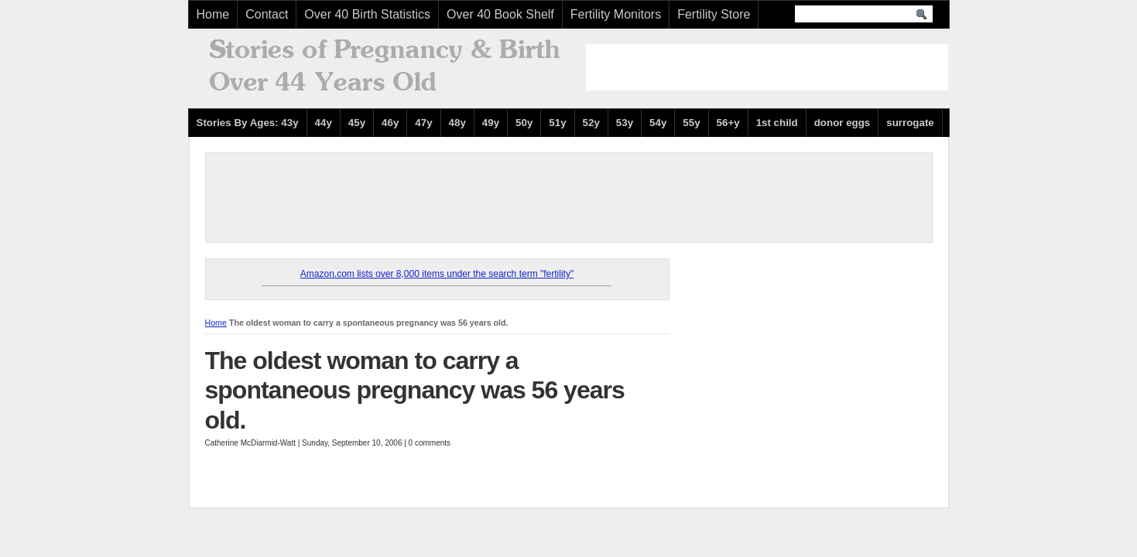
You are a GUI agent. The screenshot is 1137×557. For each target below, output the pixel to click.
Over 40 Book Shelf (500, 14)
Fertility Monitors (615, 14)
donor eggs (842, 122)
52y (591, 122)
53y (624, 122)
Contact (266, 14)
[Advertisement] (767, 67)
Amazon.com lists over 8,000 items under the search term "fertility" (437, 273)
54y (657, 122)
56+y (728, 122)
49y (490, 122)
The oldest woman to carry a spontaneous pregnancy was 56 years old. (415, 390)
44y (323, 122)
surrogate (909, 122)
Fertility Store (713, 14)
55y (691, 122)
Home (213, 14)
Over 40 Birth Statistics (367, 14)
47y (423, 122)
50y (524, 122)
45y (356, 122)
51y (557, 122)
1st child (777, 122)
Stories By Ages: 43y (248, 122)
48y (457, 122)
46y (390, 122)
